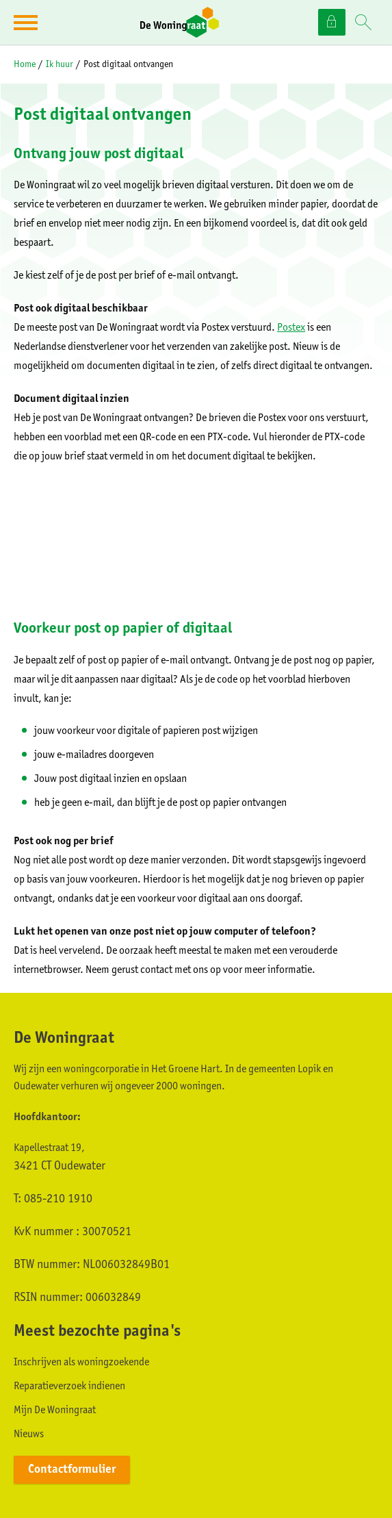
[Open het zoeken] (363, 23)
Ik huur (59, 63)
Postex (291, 326)
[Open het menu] (27, 22)
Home (25, 63)
